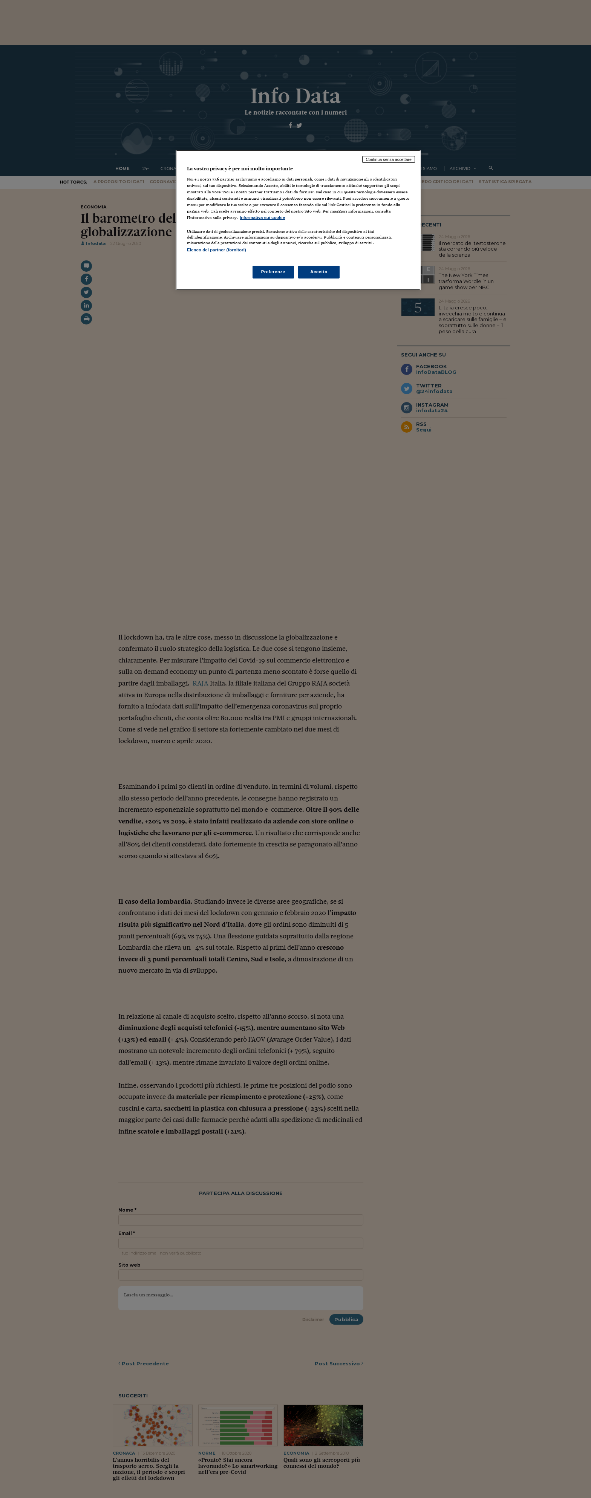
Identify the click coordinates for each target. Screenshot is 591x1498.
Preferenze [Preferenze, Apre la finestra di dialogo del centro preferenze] (273, 271)
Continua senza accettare (389, 159)
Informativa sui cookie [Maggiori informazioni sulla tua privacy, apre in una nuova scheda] (262, 217)
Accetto (319, 271)
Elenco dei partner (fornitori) (216, 250)
